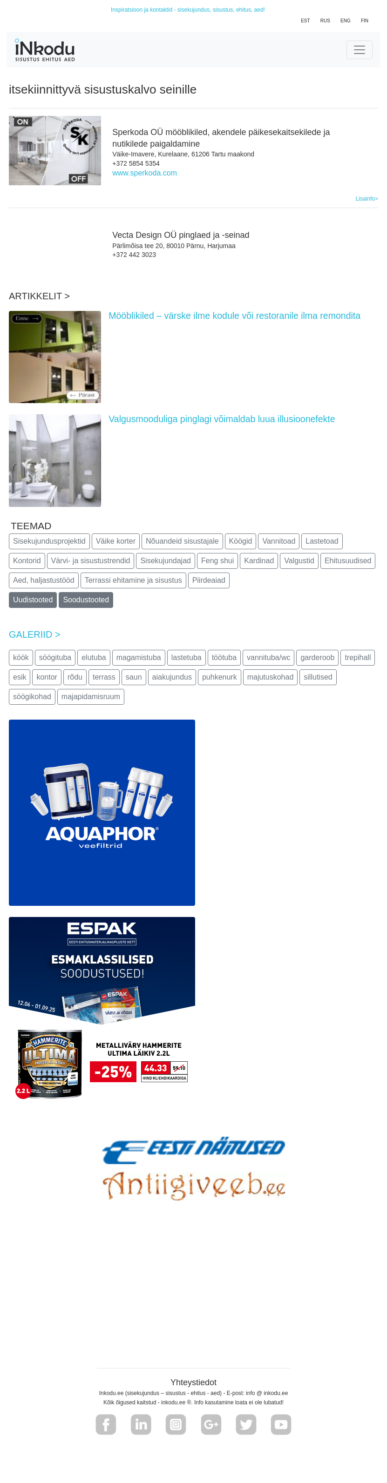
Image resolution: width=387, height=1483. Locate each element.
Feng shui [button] (217, 561)
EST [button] (305, 20)
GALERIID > (35, 634)
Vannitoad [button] (278, 541)
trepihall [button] (358, 657)
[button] (105, 1424)
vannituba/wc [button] (268, 657)
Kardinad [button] (259, 561)
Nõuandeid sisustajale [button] (182, 541)
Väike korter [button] (116, 541)
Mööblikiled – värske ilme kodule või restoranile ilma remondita (234, 315)
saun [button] (134, 677)
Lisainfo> (367, 198)
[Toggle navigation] (359, 49)
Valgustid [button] (299, 561)
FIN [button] (364, 20)
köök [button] (21, 657)
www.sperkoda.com (144, 173)
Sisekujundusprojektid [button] (49, 541)
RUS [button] (325, 20)
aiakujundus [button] (172, 677)
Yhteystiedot (193, 1382)
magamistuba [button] (138, 657)
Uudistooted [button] (33, 600)
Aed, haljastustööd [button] (44, 580)
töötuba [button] (224, 657)
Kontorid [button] (27, 561)
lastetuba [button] (186, 657)
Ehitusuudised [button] (348, 561)
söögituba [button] (55, 657)
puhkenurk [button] (219, 677)
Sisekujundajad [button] (165, 561)
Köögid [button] (240, 541)
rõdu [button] (75, 677)
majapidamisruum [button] (90, 697)
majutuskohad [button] (270, 677)
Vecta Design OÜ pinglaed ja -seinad (180, 235)
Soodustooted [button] (86, 600)
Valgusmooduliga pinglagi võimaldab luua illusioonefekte (222, 419)
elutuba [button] (93, 657)
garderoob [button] (317, 657)
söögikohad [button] (32, 697)
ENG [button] (345, 20)
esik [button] (19, 677)
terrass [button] (104, 677)
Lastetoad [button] (322, 541)
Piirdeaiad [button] (208, 580)
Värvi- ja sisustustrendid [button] (90, 561)
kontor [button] (46, 677)
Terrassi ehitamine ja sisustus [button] (133, 580)
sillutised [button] (318, 677)
